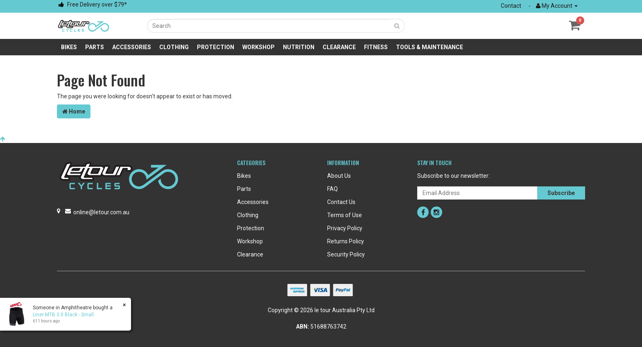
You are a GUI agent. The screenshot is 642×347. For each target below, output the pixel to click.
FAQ (332, 189)
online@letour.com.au (101, 212)
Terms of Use (344, 215)
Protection (215, 47)
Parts (94, 47)
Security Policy (346, 254)
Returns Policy (345, 241)
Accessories (131, 47)
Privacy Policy (344, 228)
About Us (339, 175)
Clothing (174, 47)
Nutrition (298, 47)
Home (73, 111)
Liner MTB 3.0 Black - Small (62, 315)
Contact (511, 5)
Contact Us (341, 202)
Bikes (69, 47)
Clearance (339, 47)
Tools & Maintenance (429, 47)
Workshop (258, 47)
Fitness (376, 47)
